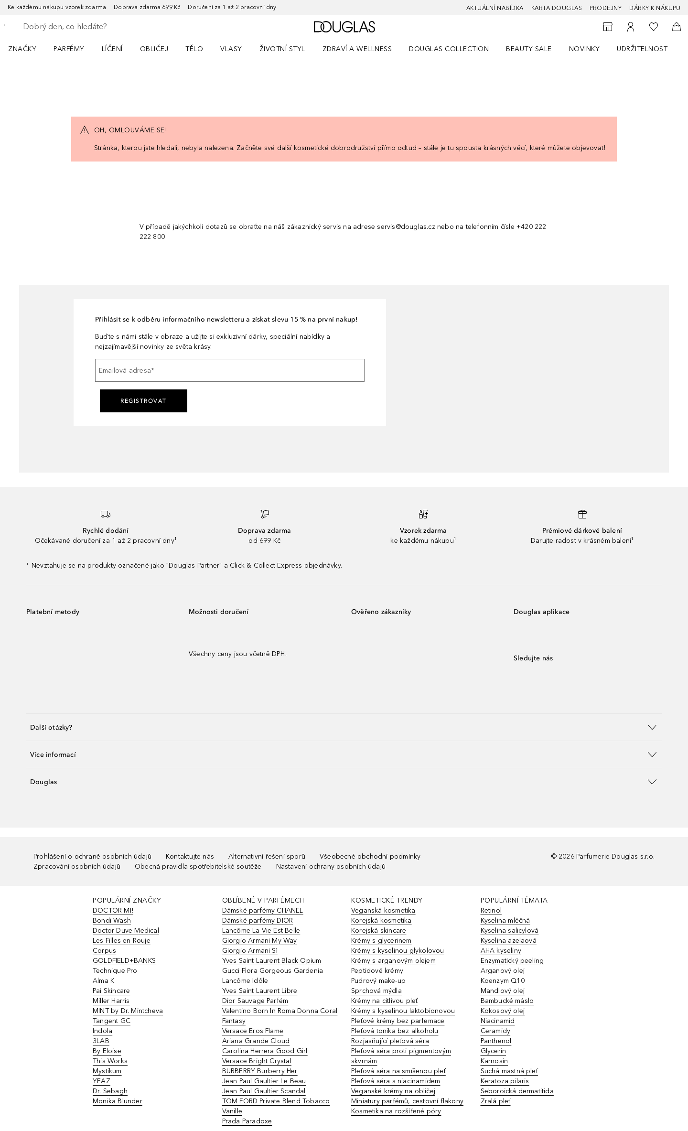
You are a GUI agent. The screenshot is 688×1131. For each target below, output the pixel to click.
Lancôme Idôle (245, 981)
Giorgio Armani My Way (259, 941)
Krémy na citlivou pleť (384, 1001)
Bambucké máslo (507, 1001)
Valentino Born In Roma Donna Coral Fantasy (280, 1016)
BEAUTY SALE (529, 49)
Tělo (194, 49)
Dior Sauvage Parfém (255, 1001)
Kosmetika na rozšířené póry (396, 1111)
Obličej (154, 49)
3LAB (101, 1041)
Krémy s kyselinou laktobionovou (403, 1011)
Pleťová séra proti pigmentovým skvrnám (401, 1056)
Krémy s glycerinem (381, 941)
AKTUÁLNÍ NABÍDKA (495, 8)
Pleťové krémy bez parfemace (397, 1021)
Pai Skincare (111, 991)
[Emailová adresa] (230, 370)
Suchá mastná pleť (509, 1071)
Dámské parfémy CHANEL (262, 910)
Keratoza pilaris (505, 1081)
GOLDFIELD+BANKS (124, 961)
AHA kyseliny (501, 951)
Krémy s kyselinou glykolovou (397, 951)
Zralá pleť (496, 1101)
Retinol (491, 910)
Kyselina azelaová (509, 941)
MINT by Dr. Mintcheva (128, 1011)
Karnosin (494, 1061)
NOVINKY (584, 49)
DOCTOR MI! (113, 910)
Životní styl (282, 49)
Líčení (112, 49)
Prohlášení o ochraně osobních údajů (92, 856)
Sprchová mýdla (376, 991)
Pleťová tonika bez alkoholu (394, 1031)
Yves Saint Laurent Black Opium (272, 961)
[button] (344, 727)
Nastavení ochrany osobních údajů (331, 866)
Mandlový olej (503, 991)
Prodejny (606, 8)
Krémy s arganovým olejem (393, 961)
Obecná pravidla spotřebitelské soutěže (198, 866)
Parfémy (69, 49)
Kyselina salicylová (510, 930)
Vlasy (231, 49)
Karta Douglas (556, 8)
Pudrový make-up (378, 981)
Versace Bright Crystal (256, 1061)
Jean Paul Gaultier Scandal (264, 1091)
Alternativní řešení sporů (266, 856)
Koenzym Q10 (503, 981)
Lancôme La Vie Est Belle (261, 930)
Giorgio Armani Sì (250, 951)
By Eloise (107, 1051)
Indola (102, 1031)
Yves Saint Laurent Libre (260, 991)
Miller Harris (111, 1001)
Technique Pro (115, 971)
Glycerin (493, 1051)
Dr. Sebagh (110, 1091)
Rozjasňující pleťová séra (390, 1041)
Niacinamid (498, 1021)
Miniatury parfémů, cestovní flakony (407, 1101)
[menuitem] (28, 48)
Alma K (103, 981)
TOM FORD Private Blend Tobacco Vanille (276, 1106)
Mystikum (107, 1071)
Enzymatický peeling (512, 961)
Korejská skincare (378, 930)
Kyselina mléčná (505, 920)
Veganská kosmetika (383, 910)
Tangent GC (111, 1021)
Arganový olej (503, 971)
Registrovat (143, 401)
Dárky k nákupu (654, 8)
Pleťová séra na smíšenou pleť (398, 1071)
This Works (110, 1061)
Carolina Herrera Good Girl (265, 1051)
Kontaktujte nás (190, 856)
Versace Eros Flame (253, 1031)
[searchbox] (93, 26)
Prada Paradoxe (247, 1121)
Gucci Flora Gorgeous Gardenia (272, 971)
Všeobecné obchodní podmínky (370, 856)
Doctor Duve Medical (126, 930)
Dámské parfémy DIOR (257, 920)
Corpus (104, 951)
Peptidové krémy (377, 971)
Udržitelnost (642, 49)
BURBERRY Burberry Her (260, 1071)
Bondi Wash (112, 920)
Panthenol (496, 1041)
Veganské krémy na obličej (393, 1091)
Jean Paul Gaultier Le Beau (264, 1081)
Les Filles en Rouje (121, 941)
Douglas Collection (449, 49)
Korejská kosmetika (381, 920)
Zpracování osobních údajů (76, 866)
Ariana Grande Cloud (256, 1041)
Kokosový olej (503, 1011)
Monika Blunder (117, 1101)
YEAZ (101, 1081)
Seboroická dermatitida (517, 1091)
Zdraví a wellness (357, 49)
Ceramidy (496, 1031)
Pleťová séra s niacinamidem (395, 1081)
